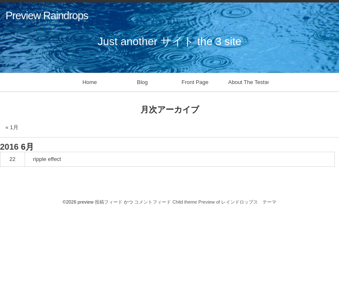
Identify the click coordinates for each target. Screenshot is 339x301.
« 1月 (11, 127)
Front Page (194, 82)
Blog (142, 82)
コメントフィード (152, 201)
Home (89, 82)
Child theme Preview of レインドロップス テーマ (225, 201)
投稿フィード (108, 201)
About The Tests (247, 82)
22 (12, 159)
